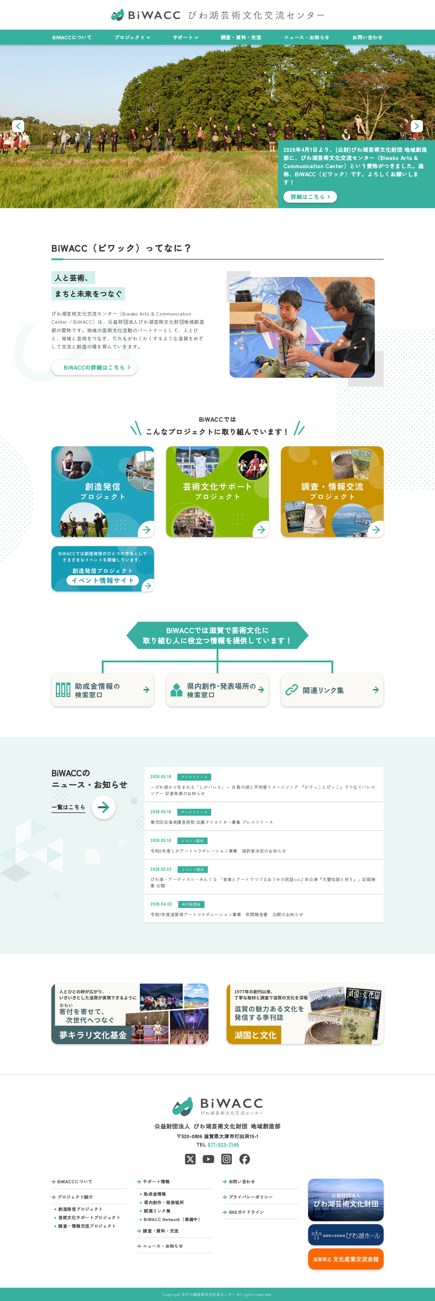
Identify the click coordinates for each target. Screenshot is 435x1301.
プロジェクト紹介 (75, 1197)
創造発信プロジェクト (80, 1209)
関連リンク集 (157, 1211)
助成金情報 (155, 1194)
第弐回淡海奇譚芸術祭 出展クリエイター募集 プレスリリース (211, 822)
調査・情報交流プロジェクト (87, 1226)
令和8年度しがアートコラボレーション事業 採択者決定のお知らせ (218, 851)
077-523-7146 (223, 1144)
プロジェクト (132, 37)
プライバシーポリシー (251, 1197)
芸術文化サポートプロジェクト (89, 1218)
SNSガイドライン (246, 1212)
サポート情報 (156, 1182)
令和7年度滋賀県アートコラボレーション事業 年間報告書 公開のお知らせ (227, 914)
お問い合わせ (367, 37)
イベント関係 (192, 840)
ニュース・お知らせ (307, 37)
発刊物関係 (191, 904)
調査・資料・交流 (241, 37)
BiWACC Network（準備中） (173, 1219)
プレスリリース (194, 776)
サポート (185, 37)
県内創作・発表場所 (164, 1202)
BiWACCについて (72, 37)
